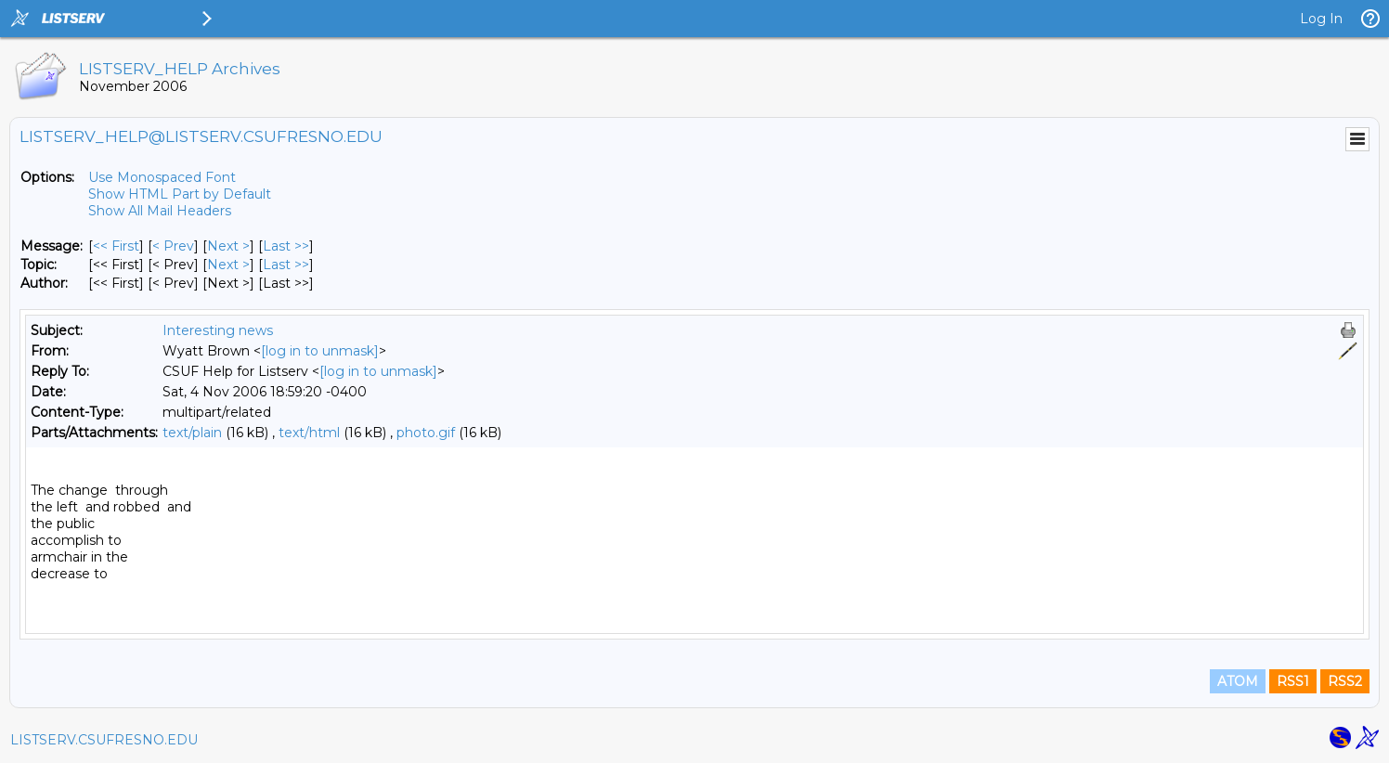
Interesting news (217, 330)
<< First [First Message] (116, 246)
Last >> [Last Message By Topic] (286, 264)
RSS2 (1345, 681)
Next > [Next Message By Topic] (228, 264)
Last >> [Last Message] (286, 246)
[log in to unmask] (320, 351)
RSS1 (1293, 681)
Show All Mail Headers (159, 210)
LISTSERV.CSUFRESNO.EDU (104, 739)
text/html (309, 432)
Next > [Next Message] (228, 246)
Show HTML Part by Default (179, 194)
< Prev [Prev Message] (173, 246)
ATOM (1237, 681)
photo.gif (425, 432)
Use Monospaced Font (162, 177)
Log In (1321, 18)
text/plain (192, 432)
